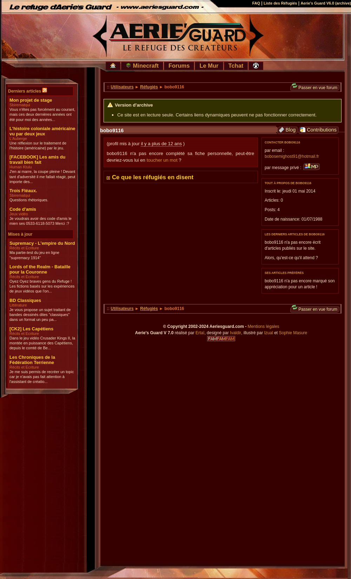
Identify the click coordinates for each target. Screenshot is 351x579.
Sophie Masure (293, 332)
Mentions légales (263, 326)
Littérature (18, 305)
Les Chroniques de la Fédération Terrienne (32, 360)
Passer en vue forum (314, 87)
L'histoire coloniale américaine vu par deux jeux (42, 131)
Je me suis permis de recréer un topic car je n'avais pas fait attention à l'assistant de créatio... (41, 377)
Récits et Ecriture (24, 248)
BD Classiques (25, 300)
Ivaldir (235, 332)
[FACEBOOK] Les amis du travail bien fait (37, 159)
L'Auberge (18, 138)
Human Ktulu (20, 167)
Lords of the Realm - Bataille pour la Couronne (40, 269)
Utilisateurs (122, 87)
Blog (287, 130)
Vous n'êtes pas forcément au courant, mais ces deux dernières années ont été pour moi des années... (42, 114)
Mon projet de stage (30, 100)
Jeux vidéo (18, 214)
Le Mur (208, 65)
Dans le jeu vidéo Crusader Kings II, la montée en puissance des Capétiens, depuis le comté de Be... (42, 343)
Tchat (236, 65)
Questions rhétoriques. (28, 200)
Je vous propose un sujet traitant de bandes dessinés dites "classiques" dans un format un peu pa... (40, 315)
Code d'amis (22, 209)
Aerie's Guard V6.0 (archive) (325, 3)
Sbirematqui (19, 105)
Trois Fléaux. (23, 190)
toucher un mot (162, 160)
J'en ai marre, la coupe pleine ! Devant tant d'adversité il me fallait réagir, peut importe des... (42, 176)
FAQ (256, 3)
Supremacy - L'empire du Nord (42, 243)
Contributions (318, 130)
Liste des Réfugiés (280, 3)
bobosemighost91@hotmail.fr (292, 156)
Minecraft (142, 65)
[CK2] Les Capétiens (31, 328)
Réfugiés (149, 87)
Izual (268, 332)
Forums (179, 65)
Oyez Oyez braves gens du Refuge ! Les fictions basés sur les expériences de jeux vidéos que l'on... (41, 286)
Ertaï (200, 332)
